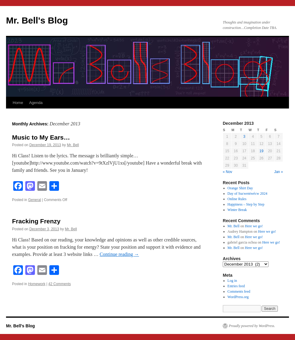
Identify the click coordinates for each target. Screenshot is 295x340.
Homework (36, 284)
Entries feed (236, 286)
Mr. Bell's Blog (37, 20)
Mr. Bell (73, 145)
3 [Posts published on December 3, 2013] (244, 136)
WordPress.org (238, 297)
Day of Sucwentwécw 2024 (247, 193)
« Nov (227, 172)
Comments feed (239, 291)
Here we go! (254, 226)
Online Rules (237, 199)
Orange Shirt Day (240, 188)
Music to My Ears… (41, 137)
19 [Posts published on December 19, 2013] (261, 151)
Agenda (36, 102)
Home (18, 102)
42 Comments (59, 284)
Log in (232, 281)
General (34, 200)
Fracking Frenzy (36, 221)
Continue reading (119, 254)
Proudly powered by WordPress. (252, 326)
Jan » (278, 172)
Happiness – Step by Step (246, 204)
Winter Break (237, 210)
